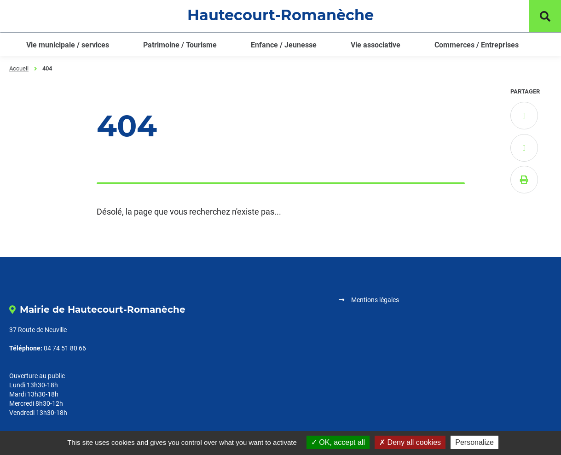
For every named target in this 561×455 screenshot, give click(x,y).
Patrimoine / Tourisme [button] (180, 45)
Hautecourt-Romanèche (280, 15)
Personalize (474, 442)
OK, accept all (338, 442)
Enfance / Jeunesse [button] (284, 45)
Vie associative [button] (375, 45)
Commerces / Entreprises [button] (476, 45)
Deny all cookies (410, 442)
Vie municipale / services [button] (67, 45)
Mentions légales (375, 299)
